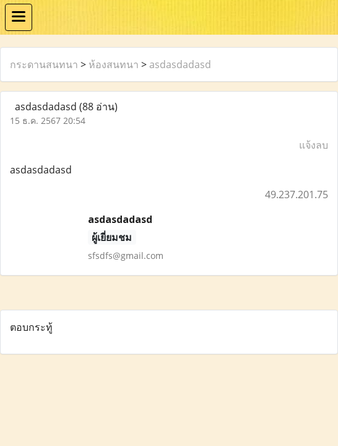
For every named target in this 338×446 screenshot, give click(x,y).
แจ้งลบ (313, 145)
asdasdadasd (180, 64)
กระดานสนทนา (44, 64)
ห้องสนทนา (114, 64)
